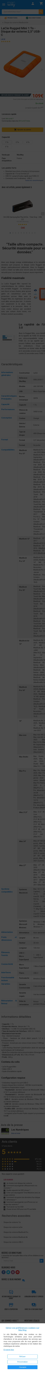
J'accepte (22, 1367)
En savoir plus (9, 1350)
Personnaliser (22, 1362)
